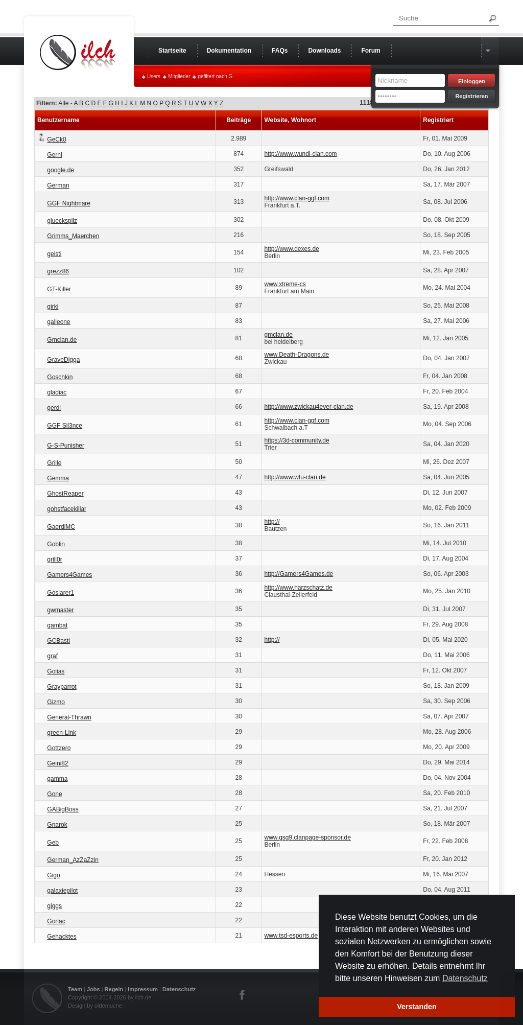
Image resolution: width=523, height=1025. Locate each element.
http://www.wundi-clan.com (301, 153)
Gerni (54, 154)
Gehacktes (61, 936)
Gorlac (56, 921)
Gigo (53, 875)
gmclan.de (279, 334)
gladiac (56, 392)
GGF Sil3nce (64, 425)
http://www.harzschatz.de (298, 587)
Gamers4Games (69, 574)
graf (52, 656)
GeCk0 (56, 139)
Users (153, 76)
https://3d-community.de (297, 440)
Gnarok (57, 824)
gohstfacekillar (66, 508)
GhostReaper (65, 493)
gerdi (54, 407)
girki (52, 306)
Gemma (58, 478)
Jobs (93, 989)
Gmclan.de (62, 339)
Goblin (56, 544)
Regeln (114, 989)
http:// (272, 521)
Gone (54, 794)
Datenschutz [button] (465, 978)
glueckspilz (62, 220)
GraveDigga (63, 359)
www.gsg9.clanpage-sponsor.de (308, 837)
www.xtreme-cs (285, 284)
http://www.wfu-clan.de (295, 477)
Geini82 (57, 763)
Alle (63, 103)
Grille (54, 463)
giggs (54, 906)
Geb (53, 842)
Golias (55, 671)
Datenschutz (179, 989)
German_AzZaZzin (73, 860)
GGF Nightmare (68, 203)
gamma (57, 778)
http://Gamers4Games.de (299, 573)
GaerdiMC (61, 526)
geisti (54, 254)
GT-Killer (59, 289)
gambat (57, 625)
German (58, 185)
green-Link (61, 732)
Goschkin (60, 377)
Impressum (143, 989)
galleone (58, 321)
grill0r (54, 559)
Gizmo (56, 702)
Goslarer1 (60, 592)
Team (75, 989)
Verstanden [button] (417, 1007)
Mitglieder (179, 76)
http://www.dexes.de (292, 248)
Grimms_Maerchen (73, 236)
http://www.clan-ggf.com (297, 198)
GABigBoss (62, 809)
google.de (60, 170)
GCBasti (58, 640)
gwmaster (60, 610)
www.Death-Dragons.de (297, 354)
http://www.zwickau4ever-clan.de (309, 406)
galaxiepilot (62, 890)
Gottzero (58, 748)
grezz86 (58, 271)
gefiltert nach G (215, 76)
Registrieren (471, 96)
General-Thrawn (69, 717)
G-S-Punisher (65, 445)
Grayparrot (61, 686)
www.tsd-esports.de (291, 935)
